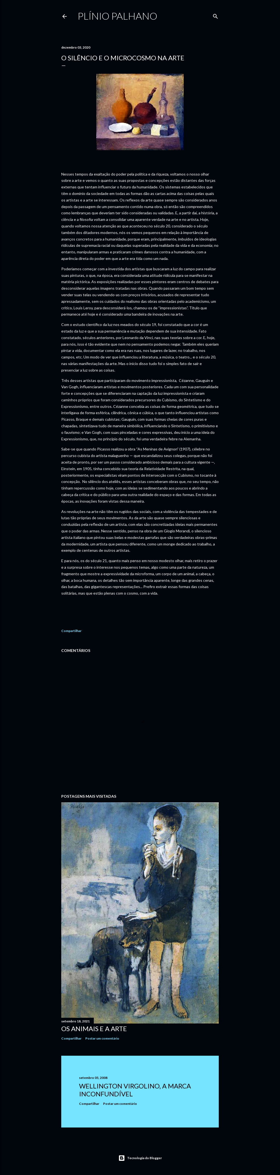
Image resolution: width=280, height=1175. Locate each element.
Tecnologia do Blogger (140, 1158)
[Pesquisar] (215, 15)
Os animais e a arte (94, 1028)
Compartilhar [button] (71, 631)
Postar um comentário (102, 1038)
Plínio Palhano (117, 16)
